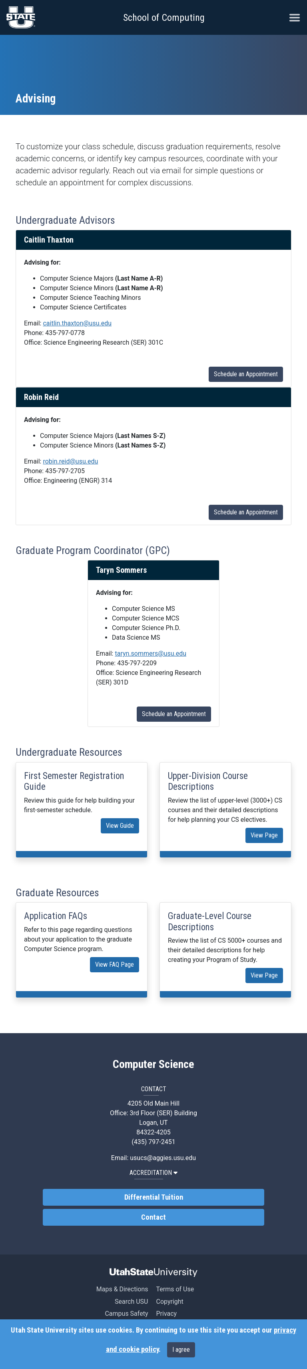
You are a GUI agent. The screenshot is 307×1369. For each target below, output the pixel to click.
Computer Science (153, 1064)
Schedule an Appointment (246, 374)
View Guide (120, 825)
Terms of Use (175, 1289)
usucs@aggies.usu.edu (163, 1158)
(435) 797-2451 (153, 1142)
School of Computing (164, 17)
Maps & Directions (122, 1289)
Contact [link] (153, 1217)
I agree (181, 1349)
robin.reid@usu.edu (70, 461)
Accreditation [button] (153, 1172)
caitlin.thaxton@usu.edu (77, 323)
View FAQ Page (114, 964)
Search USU (131, 1301)
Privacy (166, 1313)
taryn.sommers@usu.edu (150, 653)
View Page (264, 835)
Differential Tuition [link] (153, 1197)
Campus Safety (126, 1313)
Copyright (169, 1301)
